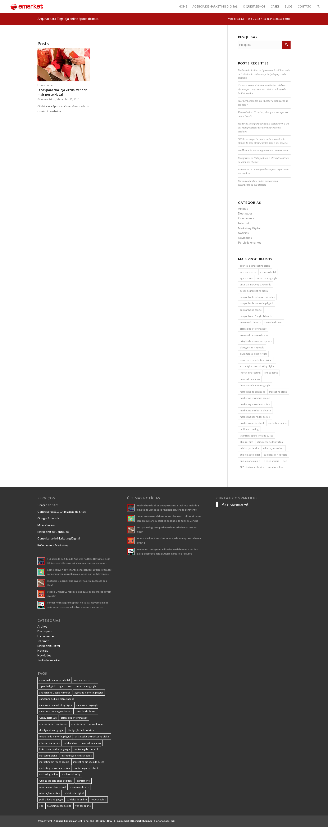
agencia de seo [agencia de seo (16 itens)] (248, 272)
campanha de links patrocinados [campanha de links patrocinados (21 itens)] (257, 297)
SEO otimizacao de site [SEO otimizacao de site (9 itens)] (252, 467)
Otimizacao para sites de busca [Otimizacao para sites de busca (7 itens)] (256, 435)
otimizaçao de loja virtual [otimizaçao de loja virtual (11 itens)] (270, 441)
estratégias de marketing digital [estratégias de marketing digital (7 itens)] (257, 366)
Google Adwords (48, 518)
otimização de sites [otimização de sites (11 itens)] (273, 448)
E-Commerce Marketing (52, 545)
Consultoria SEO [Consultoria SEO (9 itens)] (273, 322)
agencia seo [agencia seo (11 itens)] (246, 278)
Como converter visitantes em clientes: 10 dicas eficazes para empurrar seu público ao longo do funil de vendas (262, 89)
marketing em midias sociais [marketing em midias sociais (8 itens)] (255, 398)
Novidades (245, 237)
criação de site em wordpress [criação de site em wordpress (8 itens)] (256, 341)
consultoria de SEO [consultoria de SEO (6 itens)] (250, 322)
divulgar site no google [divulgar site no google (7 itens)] (252, 347)
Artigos (243, 208)
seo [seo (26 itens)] (285, 461)
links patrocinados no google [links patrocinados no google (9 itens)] (255, 385)
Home (249, 18)
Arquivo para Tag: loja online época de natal (68, 19)
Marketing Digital (249, 228)
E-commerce (45, 85)
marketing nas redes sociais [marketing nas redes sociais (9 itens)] (255, 416)
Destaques (245, 213)
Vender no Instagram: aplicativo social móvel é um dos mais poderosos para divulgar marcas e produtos (263, 127)
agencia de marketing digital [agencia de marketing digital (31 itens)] (255, 265)
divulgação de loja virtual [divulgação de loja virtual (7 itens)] (253, 353)
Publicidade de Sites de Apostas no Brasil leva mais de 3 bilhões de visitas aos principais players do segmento (264, 74)
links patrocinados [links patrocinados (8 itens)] (250, 379)
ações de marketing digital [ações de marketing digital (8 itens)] (254, 290)
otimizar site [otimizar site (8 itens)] (246, 441)
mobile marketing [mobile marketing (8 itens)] (249, 429)
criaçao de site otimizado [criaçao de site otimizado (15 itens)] (253, 328)
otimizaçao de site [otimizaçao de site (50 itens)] (249, 448)
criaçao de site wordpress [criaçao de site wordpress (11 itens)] (254, 335)
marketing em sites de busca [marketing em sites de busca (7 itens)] (255, 410)
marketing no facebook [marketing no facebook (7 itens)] (252, 423)
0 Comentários (46, 99)
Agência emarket (235, 504)
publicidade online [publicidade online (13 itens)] (250, 461)
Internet (243, 223)
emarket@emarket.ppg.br (137, 820)
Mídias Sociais (46, 525)
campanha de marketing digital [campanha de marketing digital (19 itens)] (256, 303)
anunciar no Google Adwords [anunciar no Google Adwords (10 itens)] (255, 284)
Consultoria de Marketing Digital (58, 538)
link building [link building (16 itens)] (271, 372)
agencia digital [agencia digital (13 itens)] (268, 272)
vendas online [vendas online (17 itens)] (275, 467)
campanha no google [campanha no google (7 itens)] (251, 309)
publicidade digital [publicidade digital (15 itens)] (250, 454)
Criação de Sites (48, 505)
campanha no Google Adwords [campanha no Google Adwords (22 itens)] (256, 316)
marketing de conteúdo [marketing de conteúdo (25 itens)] (252, 391)
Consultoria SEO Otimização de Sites (61, 511)
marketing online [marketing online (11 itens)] (277, 423)
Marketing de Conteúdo (53, 531)
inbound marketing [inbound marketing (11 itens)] (250, 372)
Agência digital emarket (67, 820)
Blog (257, 18)
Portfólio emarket (249, 242)
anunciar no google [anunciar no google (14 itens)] (267, 278)
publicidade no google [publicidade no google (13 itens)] (275, 454)
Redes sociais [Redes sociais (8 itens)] (271, 461)
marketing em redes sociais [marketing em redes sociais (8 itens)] (255, 404)
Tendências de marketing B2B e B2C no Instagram (263, 150)
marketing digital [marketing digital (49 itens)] (278, 391)
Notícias (243, 233)
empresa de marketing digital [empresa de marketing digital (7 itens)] (256, 360)
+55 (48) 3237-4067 (101, 820)
